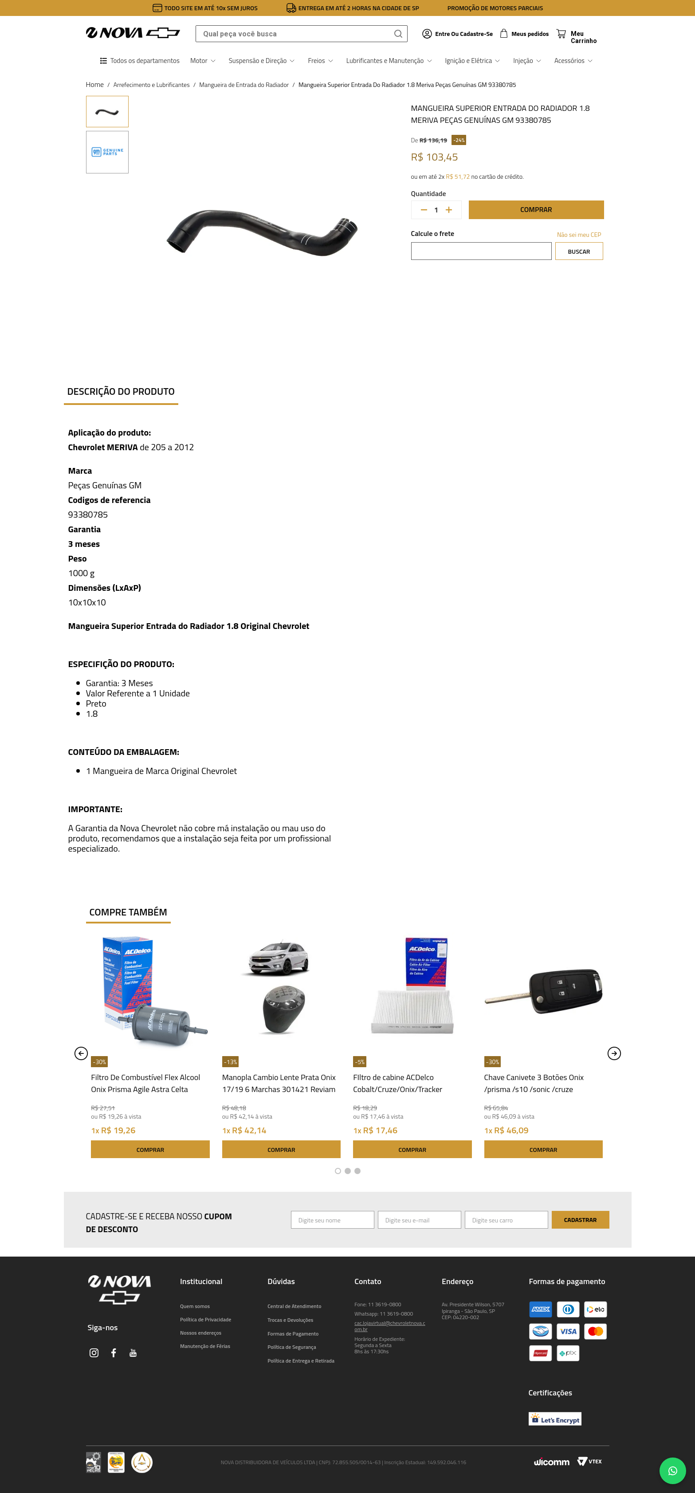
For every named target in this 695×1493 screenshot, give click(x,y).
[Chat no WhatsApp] (673, 1471)
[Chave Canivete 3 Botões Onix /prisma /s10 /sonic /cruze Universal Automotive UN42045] (543, 1047)
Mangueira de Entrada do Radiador (244, 84)
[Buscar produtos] (400, 34)
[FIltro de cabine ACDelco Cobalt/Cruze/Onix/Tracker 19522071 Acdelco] (412, 1047)
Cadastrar (580, 1219)
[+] (449, 210)
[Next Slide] (614, 1053)
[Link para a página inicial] (95, 84)
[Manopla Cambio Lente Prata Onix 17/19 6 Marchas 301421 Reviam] (281, 1047)
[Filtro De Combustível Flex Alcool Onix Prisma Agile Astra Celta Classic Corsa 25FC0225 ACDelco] (150, 1047)
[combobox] (302, 33)
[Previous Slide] (81, 1053)
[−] (424, 210)
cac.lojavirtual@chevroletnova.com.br (389, 1326)
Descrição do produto (121, 391)
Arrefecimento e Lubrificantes (152, 84)
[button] (338, 1171)
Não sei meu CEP (579, 234)
